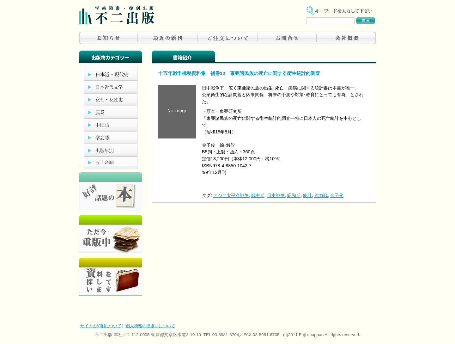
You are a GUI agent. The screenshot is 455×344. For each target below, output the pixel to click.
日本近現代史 (110, 74)
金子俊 (336, 195)
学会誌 (110, 137)
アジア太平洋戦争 (231, 195)
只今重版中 (110, 234)
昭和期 (293, 195)
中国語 (110, 125)
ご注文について (227, 38)
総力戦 (321, 195)
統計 (307, 195)
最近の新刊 (168, 38)
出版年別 (110, 150)
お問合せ (287, 38)
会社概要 (346, 38)
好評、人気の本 (110, 191)
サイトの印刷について (100, 325)
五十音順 (110, 163)
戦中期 (257, 195)
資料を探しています (110, 277)
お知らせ (108, 38)
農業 (110, 112)
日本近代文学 (110, 87)
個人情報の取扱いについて (150, 325)
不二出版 (116, 15)
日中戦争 (276, 195)
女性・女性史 (110, 99)
